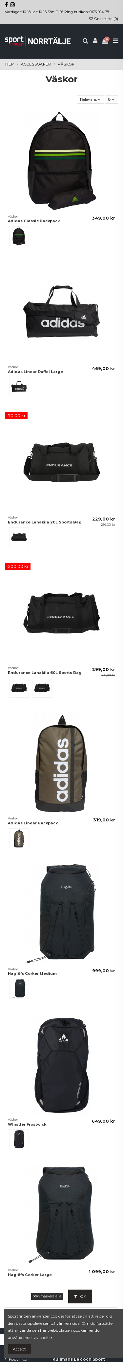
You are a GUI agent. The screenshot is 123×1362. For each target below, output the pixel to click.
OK (80, 1296)
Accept (19, 1349)
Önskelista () (103, 18)
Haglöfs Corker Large (30, 1274)
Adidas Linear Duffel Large (35, 371)
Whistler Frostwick (27, 1124)
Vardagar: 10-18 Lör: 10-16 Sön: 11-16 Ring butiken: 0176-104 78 (57, 12)
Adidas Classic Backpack (34, 221)
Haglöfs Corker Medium (32, 973)
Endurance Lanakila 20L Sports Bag (45, 522)
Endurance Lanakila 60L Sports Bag (45, 672)
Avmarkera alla (47, 1296)
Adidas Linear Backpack (33, 823)
